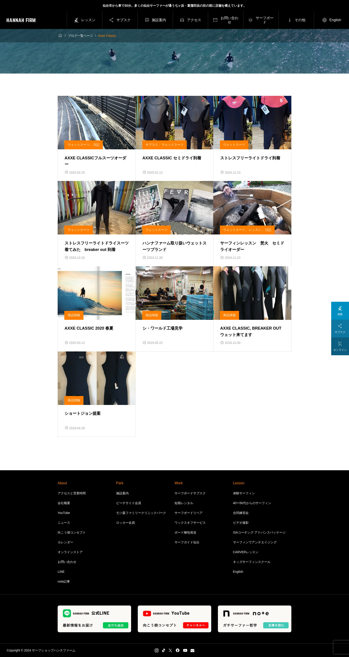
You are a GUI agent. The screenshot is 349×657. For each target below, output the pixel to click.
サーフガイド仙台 (186, 542)
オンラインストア (70, 552)
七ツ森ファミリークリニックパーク (141, 513)
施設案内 (122, 493)
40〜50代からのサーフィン (252, 503)
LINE (61, 571)
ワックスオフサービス (190, 522)
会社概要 (64, 503)
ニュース (64, 522)
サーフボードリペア (188, 513)
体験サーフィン (244, 493)
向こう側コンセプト (72, 532)
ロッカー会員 (125, 522)
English (238, 571)
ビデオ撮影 (241, 522)
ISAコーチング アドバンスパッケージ (259, 532)
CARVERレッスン (245, 552)
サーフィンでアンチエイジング (255, 542)
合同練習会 (241, 513)
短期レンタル (183, 503)
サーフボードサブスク (190, 493)
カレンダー (65, 542)
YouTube (64, 513)
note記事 (64, 581)
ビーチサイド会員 (128, 503)
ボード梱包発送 (185, 532)
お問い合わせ (67, 562)
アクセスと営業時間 (72, 493)
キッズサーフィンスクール (251, 562)
